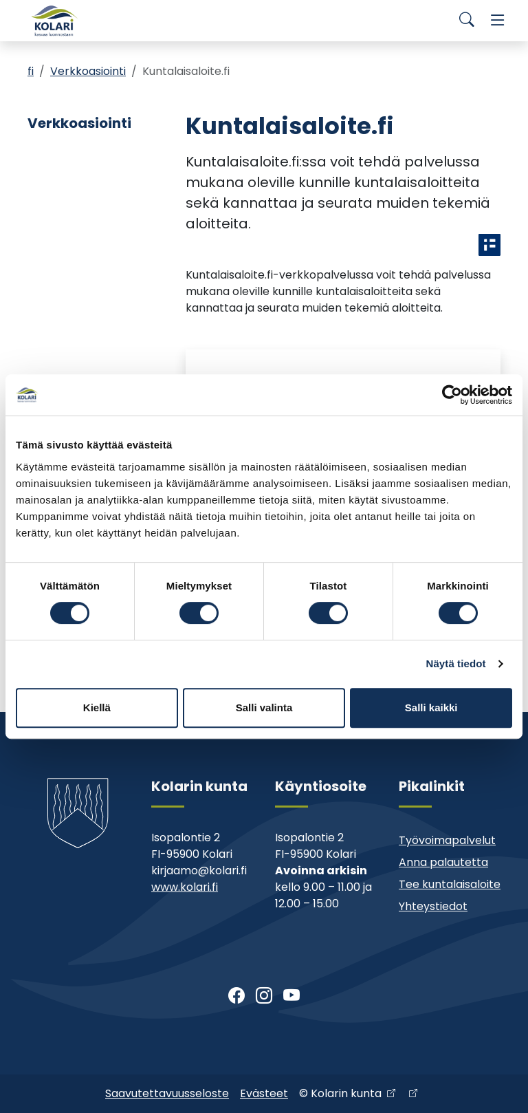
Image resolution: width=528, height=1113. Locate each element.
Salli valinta (264, 707)
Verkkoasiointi (88, 71)
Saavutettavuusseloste (167, 1093)
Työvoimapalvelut (447, 840)
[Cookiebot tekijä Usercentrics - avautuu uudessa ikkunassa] (452, 395)
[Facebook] (236, 996)
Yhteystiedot (433, 906)
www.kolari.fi (184, 887)
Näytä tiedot (456, 663)
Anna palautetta (443, 862)
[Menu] (498, 20)
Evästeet (264, 1093)
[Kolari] (55, 20)
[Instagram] (264, 996)
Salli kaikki (431, 707)
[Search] (466, 20)
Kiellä (97, 707)
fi (31, 71)
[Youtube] (291, 996)
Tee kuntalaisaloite (449, 884)
